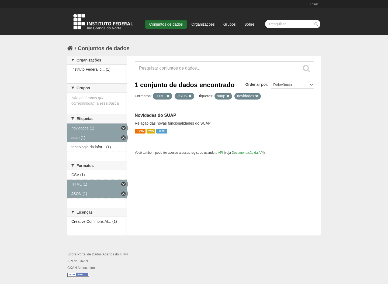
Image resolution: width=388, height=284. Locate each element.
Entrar (314, 4)
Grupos (229, 24)
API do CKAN (77, 261)
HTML (161, 131)
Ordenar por (256, 84)
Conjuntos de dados (166, 24)
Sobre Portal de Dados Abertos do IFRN (97, 254)
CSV (151, 131)
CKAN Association (81, 268)
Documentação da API (248, 153)
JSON (140, 131)
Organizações (202, 24)
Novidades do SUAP (155, 115)
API (220, 153)
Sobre (249, 24)
